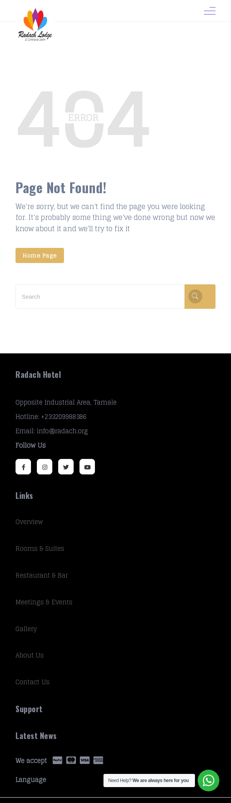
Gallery (26, 628)
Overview (29, 521)
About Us (30, 655)
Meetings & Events (44, 602)
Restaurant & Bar (42, 575)
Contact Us (33, 682)
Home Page (39, 255)
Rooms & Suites (40, 548)
